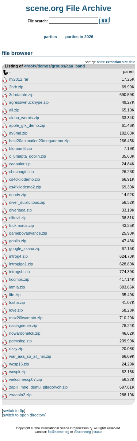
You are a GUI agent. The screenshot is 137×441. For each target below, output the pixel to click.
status (98, 432)
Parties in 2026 (79, 36)
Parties (50, 36)
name (101, 62)
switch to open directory (24, 415)
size (125, 62)
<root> (30, 66)
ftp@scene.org (58, 432)
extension (113, 62)
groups (58, 66)
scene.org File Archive (68, 8)
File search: (37, 21)
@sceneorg (82, 432)
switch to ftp (13, 410)
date (132, 62)
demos (44, 66)
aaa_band (75, 66)
